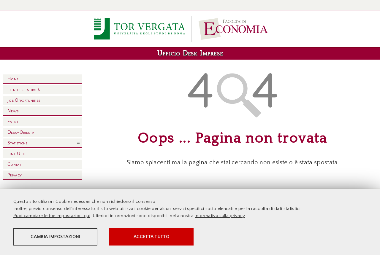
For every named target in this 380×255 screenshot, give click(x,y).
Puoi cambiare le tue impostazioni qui (51, 216)
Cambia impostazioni (60, 237)
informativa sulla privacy (220, 216)
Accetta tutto (167, 237)
